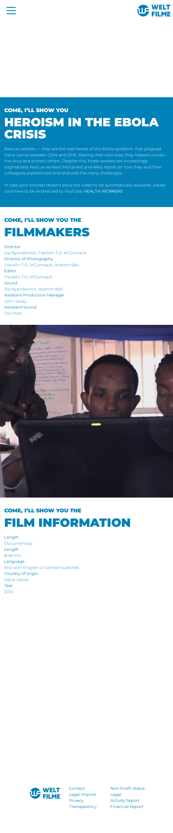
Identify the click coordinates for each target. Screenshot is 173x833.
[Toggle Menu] (10, 10)
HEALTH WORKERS (103, 191)
